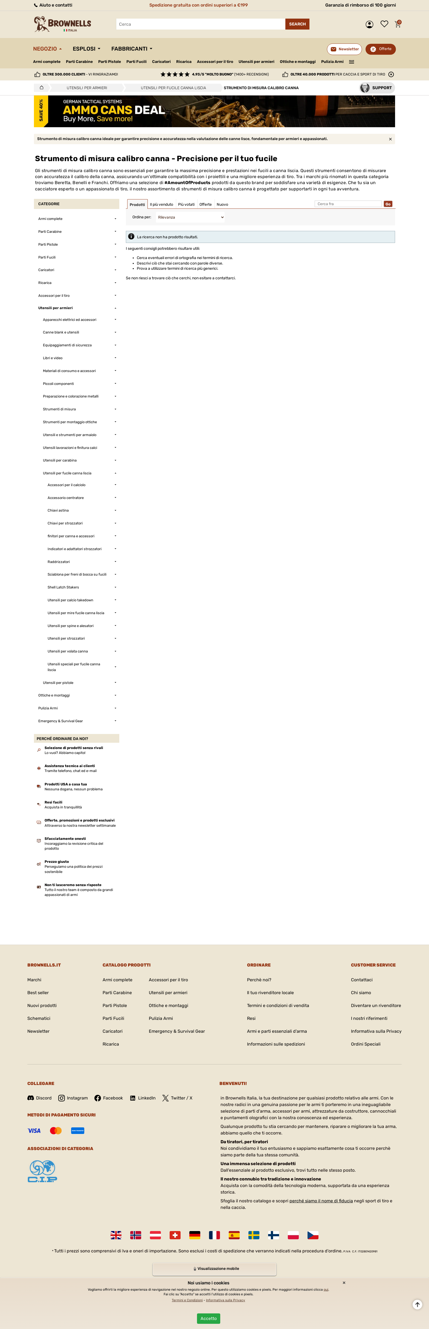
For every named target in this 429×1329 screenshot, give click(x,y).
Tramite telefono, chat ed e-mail (71, 771)
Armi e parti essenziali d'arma (277, 1031)
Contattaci (362, 979)
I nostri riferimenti (369, 1018)
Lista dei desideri (386, 24)
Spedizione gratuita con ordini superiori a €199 (198, 5)
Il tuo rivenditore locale (270, 992)
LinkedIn (142, 1098)
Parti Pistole (109, 61)
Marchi (34, 979)
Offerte (385, 49)
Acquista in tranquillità (63, 807)
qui (326, 1290)
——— (351, 61)
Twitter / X (177, 1098)
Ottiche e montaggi (298, 61)
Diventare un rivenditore (376, 1005)
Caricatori (161, 61)
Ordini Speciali (366, 1044)
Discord (39, 1098)
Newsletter (38, 1031)
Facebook (108, 1098)
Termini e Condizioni (187, 1300)
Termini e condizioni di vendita (278, 1005)
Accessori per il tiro (215, 62)
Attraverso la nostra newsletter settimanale (80, 825)
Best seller (38, 992)
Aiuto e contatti (52, 5)
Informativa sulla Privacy (376, 1031)
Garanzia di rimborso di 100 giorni (360, 5)
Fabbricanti (129, 48)
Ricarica (184, 61)
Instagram (73, 1098)
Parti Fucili (136, 61)
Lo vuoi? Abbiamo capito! (65, 753)
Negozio (45, 48)
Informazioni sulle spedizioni (276, 1044)
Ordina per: (141, 217)
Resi (251, 1018)
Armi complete (46, 61)
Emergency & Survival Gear (177, 1031)
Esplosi (84, 48)
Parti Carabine (79, 61)
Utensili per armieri (256, 61)
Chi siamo (361, 992)
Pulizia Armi (332, 61)
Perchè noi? (259, 979)
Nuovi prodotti (42, 1005)
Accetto (209, 1318)
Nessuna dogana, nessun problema (74, 789)
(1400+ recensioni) (230, 74)
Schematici (38, 1018)
